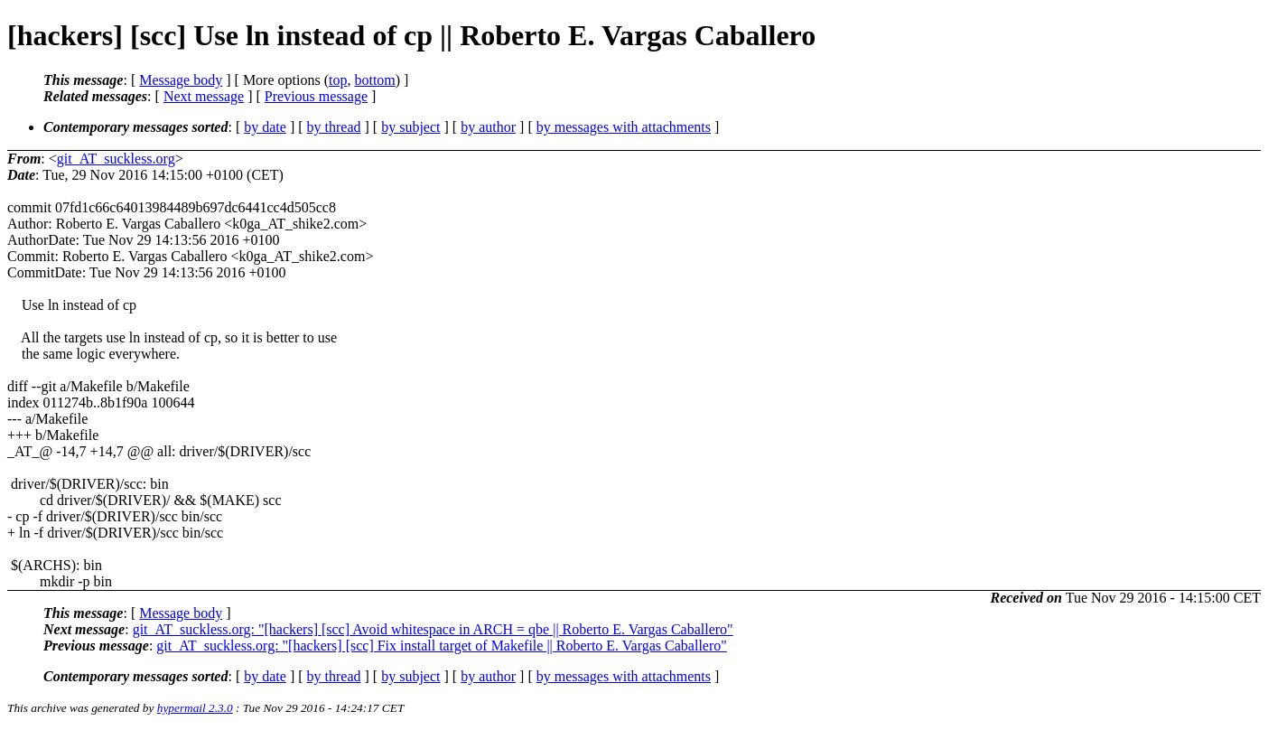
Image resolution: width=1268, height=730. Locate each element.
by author (488, 127)
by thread (334, 127)
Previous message (316, 96)
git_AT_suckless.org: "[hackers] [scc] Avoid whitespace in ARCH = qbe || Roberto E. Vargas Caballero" (433, 629)
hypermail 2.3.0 (195, 708)
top (338, 80)
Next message (203, 96)
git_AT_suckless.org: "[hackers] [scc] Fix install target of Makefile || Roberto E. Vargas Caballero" (441, 645)
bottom (374, 80)
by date (265, 127)
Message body (180, 80)
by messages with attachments (623, 127)
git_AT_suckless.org (116, 158)
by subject (410, 127)
